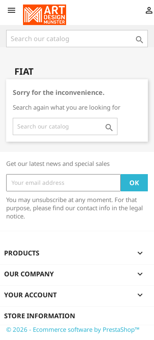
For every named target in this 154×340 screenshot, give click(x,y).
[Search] (77, 38)
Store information (39, 315)
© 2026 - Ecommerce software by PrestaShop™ (73, 329)
